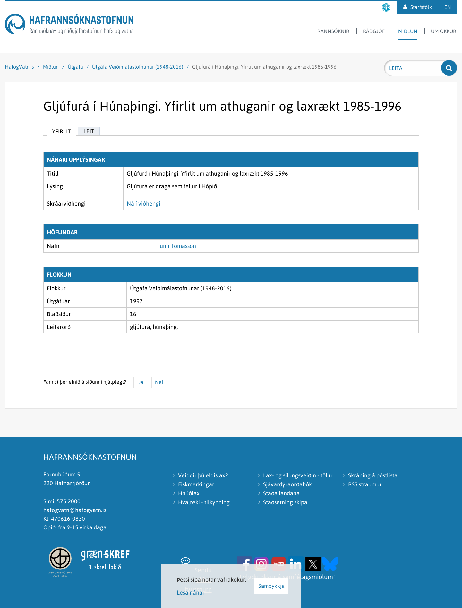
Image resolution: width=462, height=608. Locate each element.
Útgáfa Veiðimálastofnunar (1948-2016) (137, 67)
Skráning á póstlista (373, 475)
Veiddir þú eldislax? (203, 475)
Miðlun (51, 67)
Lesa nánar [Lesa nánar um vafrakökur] (191, 592)
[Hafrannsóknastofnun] (69, 25)
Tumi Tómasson (176, 246)
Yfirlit (61, 131)
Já (141, 382)
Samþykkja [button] (271, 586)
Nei (159, 382)
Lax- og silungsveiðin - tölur (298, 475)
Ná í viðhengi (143, 203)
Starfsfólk (421, 7)
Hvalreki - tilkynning (204, 502)
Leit (88, 131)
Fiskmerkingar (196, 484)
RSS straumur (365, 484)
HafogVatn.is (19, 67)
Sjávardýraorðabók (287, 484)
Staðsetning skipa (285, 502)
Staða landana (281, 493)
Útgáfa (75, 67)
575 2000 (69, 501)
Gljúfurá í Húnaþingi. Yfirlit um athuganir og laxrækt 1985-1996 (264, 67)
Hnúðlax (189, 493)
